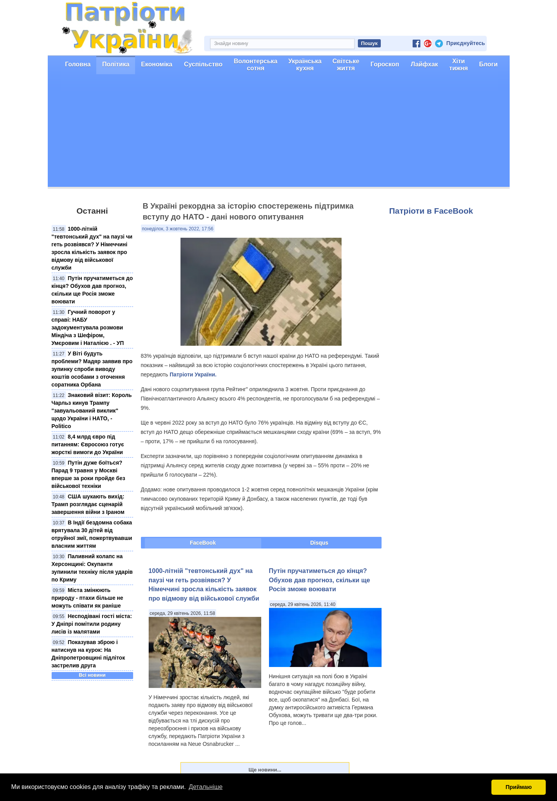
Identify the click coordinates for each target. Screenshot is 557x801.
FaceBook (203, 543)
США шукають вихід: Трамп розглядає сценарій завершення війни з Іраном (88, 504)
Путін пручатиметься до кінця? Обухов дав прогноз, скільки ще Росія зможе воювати (319, 579)
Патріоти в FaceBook (431, 210)
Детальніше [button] (205, 787)
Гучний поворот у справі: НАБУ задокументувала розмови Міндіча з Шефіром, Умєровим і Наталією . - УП (88, 327)
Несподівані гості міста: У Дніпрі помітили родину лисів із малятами (92, 624)
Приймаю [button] (518, 787)
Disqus (319, 543)
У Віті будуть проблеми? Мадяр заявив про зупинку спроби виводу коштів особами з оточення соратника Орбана (92, 369)
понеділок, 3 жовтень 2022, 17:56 (177, 229)
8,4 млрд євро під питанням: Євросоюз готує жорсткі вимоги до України (88, 444)
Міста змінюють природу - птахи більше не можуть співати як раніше (87, 598)
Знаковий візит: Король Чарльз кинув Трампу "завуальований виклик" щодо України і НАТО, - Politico (92, 410)
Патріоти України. (193, 374)
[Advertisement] (279, 132)
